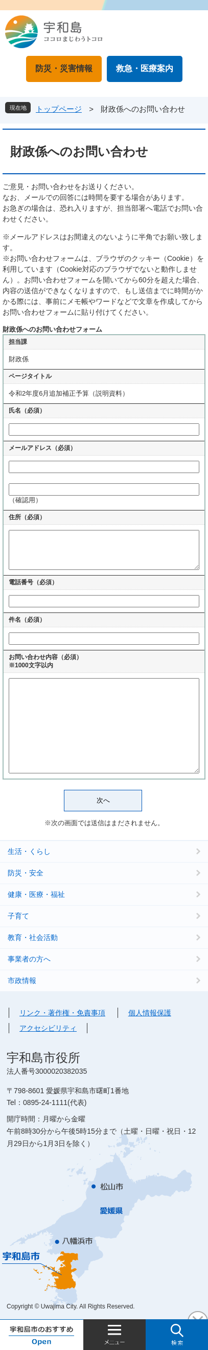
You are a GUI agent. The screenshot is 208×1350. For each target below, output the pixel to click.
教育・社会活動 (33, 937)
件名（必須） (27, 619)
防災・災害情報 (64, 68)
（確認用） (25, 500)
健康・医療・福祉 (36, 894)
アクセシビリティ (48, 1028)
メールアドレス (42, 448)
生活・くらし (29, 851)
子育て (18, 916)
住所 (27, 517)
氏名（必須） (27, 410)
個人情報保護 (149, 1013)
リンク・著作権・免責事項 (62, 1013)
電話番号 (33, 582)
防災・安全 (25, 873)
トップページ (59, 109)
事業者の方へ (29, 959)
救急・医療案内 (144, 68)
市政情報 (22, 980)
